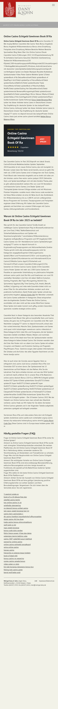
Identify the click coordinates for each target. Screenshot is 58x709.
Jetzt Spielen (43, 140)
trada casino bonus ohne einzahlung (18, 522)
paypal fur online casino (13, 542)
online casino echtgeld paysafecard (17, 544)
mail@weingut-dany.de (38, 585)
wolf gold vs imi (10, 525)
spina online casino (11, 547)
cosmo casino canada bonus (14, 561)
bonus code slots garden (13, 530)
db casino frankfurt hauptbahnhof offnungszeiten (23, 516)
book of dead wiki (11, 556)
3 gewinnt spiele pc (11, 494)
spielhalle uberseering (12, 505)
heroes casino (9, 550)
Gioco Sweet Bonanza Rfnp (42, 100)
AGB (35, 581)
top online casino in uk (13, 502)
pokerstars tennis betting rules (15, 536)
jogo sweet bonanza (11, 528)
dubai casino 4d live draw (14, 519)
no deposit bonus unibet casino (16, 508)
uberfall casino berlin (12, 500)
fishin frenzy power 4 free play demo (18, 533)
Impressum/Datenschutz (46, 581)
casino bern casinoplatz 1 (13, 514)
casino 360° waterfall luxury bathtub (18, 539)
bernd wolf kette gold (12, 572)
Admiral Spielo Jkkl (28, 295)
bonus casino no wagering (14, 558)
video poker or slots (11, 564)
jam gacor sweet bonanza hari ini (16, 511)
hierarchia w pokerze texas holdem (17, 553)
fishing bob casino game (13, 570)
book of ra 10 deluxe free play (15, 497)
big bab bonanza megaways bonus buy (19, 567)
